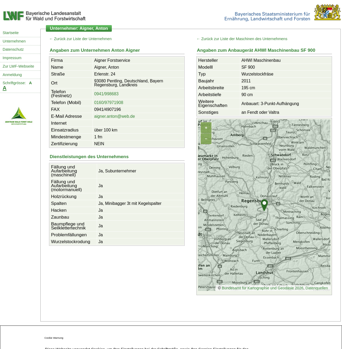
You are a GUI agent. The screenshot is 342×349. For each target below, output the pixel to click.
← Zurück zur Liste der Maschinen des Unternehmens (241, 39)
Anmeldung (12, 75)
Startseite (11, 33)
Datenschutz (13, 49)
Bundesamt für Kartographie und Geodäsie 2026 (263, 288)
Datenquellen (317, 288)
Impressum (12, 58)
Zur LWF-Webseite (18, 66)
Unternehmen (14, 41)
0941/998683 (106, 94)
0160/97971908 (108, 102)
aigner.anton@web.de (114, 116)
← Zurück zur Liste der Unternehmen (80, 39)
